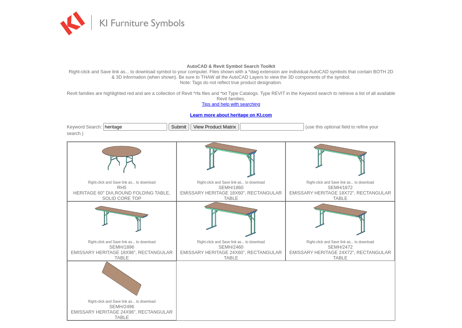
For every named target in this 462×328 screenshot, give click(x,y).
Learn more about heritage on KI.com (231, 115)
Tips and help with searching (231, 104)
